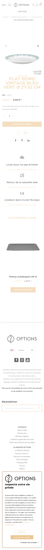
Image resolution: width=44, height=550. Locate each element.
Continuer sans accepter (29, 542)
